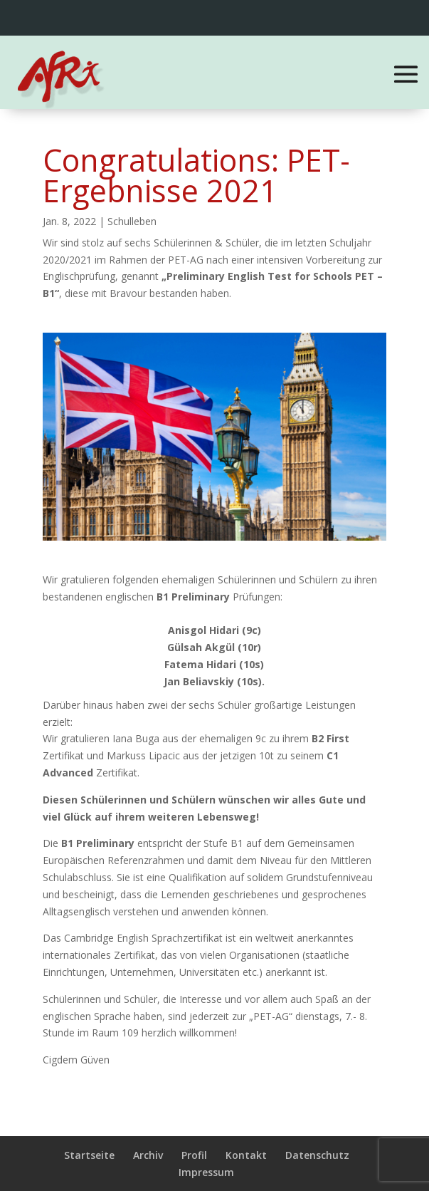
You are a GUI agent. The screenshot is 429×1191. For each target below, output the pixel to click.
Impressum (206, 1172)
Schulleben (132, 221)
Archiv (148, 1155)
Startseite (89, 1155)
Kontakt (246, 1155)
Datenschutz (317, 1155)
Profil (194, 1155)
